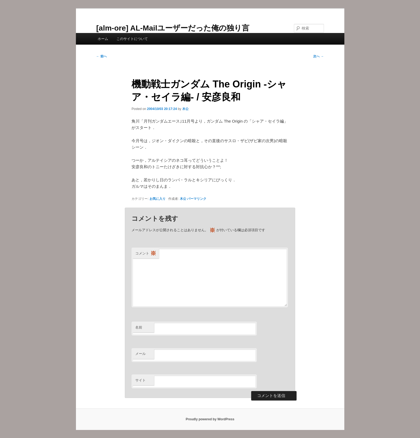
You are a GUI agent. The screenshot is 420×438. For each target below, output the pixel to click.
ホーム (103, 39)
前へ (101, 56)
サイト (140, 380)
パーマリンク (196, 199)
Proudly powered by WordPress (210, 419)
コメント (145, 253)
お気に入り (157, 199)
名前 (138, 327)
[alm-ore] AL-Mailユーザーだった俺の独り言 (173, 28)
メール (140, 354)
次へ (318, 56)
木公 (185, 109)
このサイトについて (132, 39)
